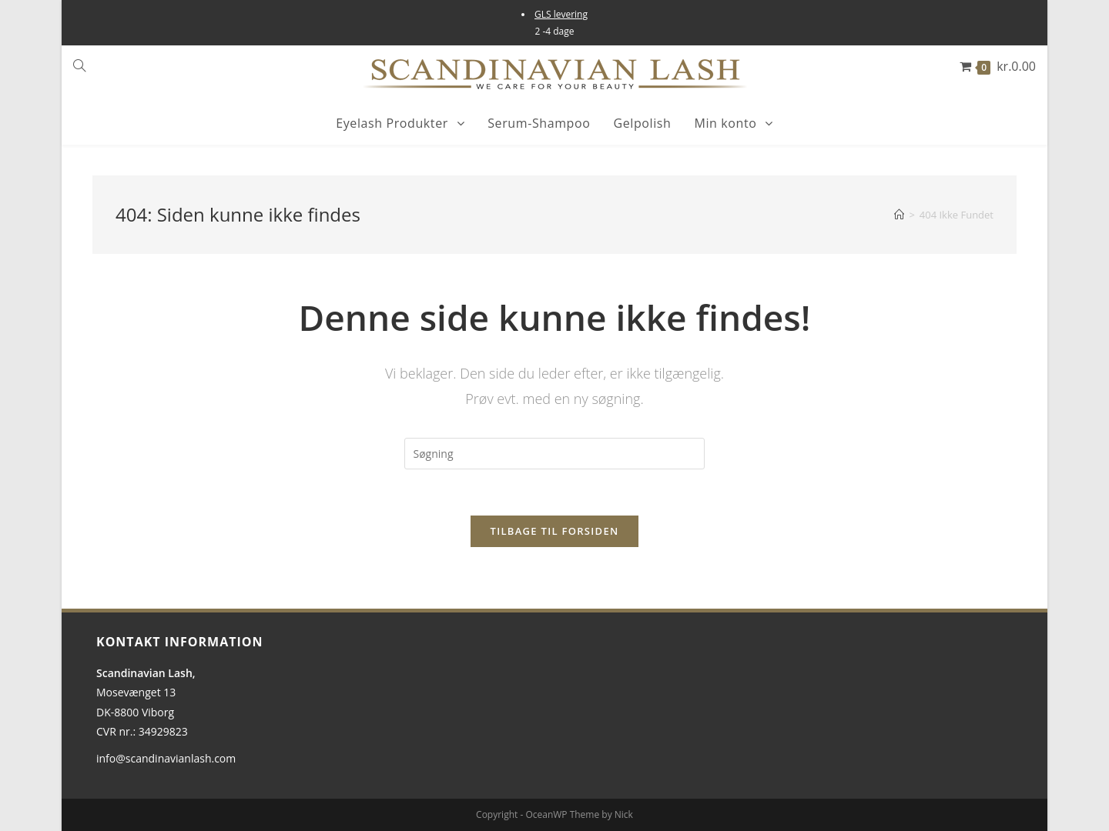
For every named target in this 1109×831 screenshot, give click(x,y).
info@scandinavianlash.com (166, 758)
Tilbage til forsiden (555, 531)
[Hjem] (899, 215)
